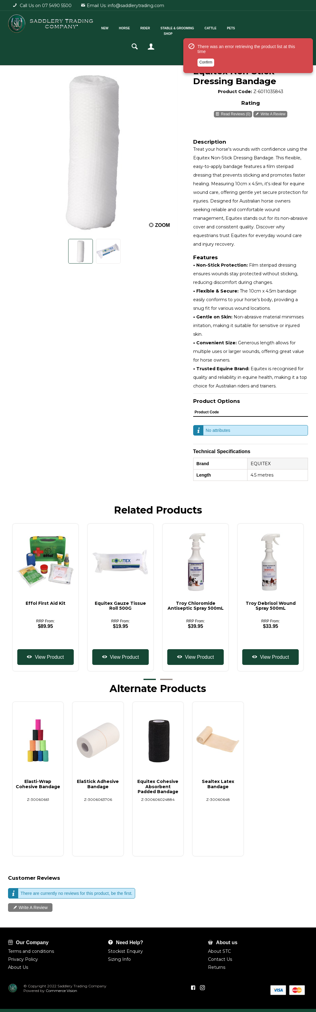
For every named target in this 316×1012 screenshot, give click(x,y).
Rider (150, 27)
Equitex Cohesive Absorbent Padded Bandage (157, 786)
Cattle (216, 27)
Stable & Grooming (182, 27)
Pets (236, 27)
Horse (129, 27)
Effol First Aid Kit (45, 603)
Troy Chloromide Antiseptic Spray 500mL (196, 606)
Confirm (205, 66)
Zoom (162, 225)
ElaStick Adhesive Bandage (98, 784)
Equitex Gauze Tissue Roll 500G (120, 606)
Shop (173, 33)
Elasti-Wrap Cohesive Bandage (38, 784)
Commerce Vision (61, 990)
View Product (48, 657)
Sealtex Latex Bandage (218, 784)
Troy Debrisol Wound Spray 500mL (271, 606)
